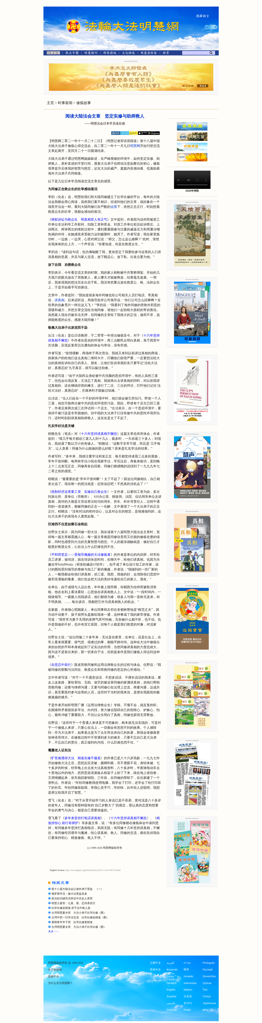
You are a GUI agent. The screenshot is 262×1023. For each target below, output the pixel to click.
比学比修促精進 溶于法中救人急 (71, 907)
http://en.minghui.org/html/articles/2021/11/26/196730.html (93, 870)
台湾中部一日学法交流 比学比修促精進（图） (80, 917)
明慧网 (135, 146)
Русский (208, 969)
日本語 (188, 996)
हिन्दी (186, 969)
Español (171, 996)
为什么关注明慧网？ (60, 983)
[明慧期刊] (90, 53)
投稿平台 (53, 976)
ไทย (205, 989)
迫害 (113, 207)
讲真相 (59, 300)
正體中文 (155, 962)
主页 (50, 103)
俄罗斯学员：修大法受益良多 (69, 893)
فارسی (171, 1003)
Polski (187, 1009)
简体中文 (155, 969)
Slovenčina (209, 976)
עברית (187, 962)
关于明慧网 (55, 969)
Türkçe (207, 996)
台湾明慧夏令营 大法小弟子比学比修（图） (78, 912)
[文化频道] (128, 53)
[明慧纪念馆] (149, 53)
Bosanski (172, 969)
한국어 (188, 1003)
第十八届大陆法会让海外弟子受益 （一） (77, 889)
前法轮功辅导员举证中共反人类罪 (72, 898)
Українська (209, 1003)
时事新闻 (65, 103)
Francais (172, 1009)
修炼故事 (83, 103)
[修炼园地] (109, 53)
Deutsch (171, 983)
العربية (170, 962)
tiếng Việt (208, 1009)
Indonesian (190, 983)
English (171, 989)
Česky (170, 976)
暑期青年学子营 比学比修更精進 (72, 922)
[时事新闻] (52, 53)
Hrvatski (188, 976)
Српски (207, 983)
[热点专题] (72, 53)
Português (209, 962)
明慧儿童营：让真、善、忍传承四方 (73, 903)
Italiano (188, 989)
